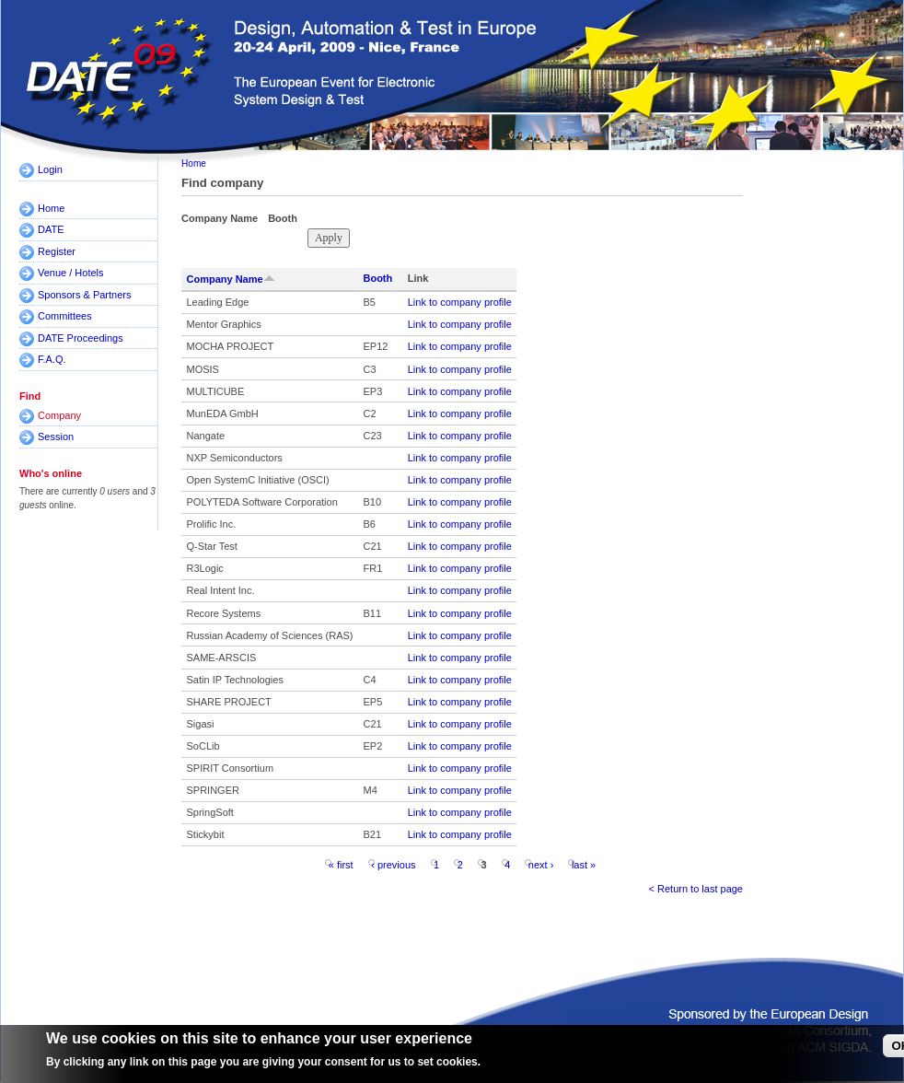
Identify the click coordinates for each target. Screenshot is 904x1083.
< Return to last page (696, 888)
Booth (377, 278)
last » (584, 863)
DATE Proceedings (80, 338)
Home (51, 208)
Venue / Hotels (71, 272)
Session (56, 436)
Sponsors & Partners (85, 294)
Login (50, 169)
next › (541, 863)
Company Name (231, 279)
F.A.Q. (52, 359)
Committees (65, 315)
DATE (51, 229)
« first (341, 863)
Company (59, 415)
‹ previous (393, 863)
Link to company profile (460, 302)
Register (56, 251)
